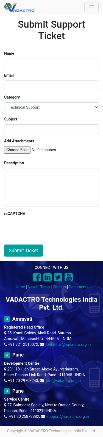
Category (12, 97)
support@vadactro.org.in (67, 416)
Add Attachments (19, 141)
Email (9, 75)
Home (20, 287)
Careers (59, 287)
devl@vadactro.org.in (63, 380)
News (32, 287)
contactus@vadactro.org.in (68, 344)
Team (45, 287)
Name (9, 53)
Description (14, 163)
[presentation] (46, 229)
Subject (10, 119)
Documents (78, 287)
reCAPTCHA (14, 213)
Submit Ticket (23, 250)
